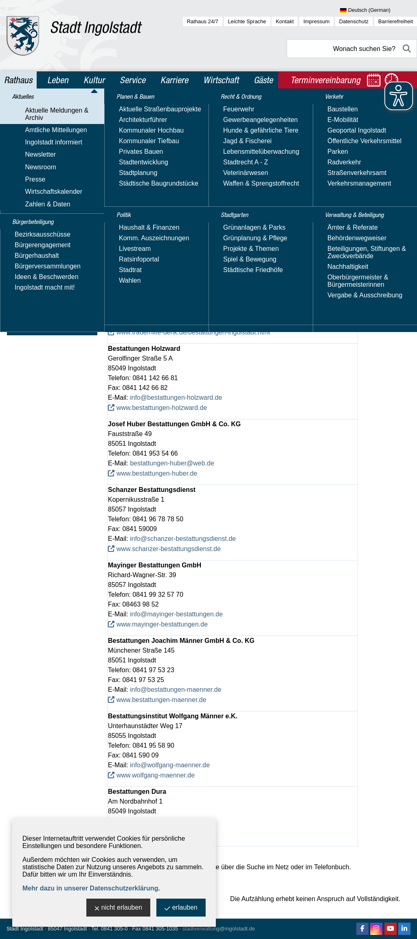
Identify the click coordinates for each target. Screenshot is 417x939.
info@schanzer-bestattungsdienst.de (183, 538)
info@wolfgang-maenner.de (170, 765)
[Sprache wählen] (378, 11)
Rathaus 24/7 (202, 21)
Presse (21, 182)
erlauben (181, 908)
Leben (57, 80)
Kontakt (285, 21)
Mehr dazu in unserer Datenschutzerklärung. (91, 888)
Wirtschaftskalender (39, 194)
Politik (21, 256)
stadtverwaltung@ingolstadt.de (218, 929)
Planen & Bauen (37, 239)
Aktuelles (26, 109)
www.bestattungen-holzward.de (161, 407)
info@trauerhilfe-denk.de (165, 322)
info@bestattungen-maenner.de (175, 689)
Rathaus (18, 80)
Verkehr (24, 309)
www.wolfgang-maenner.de (155, 775)
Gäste (263, 80)
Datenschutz (354, 21)
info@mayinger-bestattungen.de (176, 614)
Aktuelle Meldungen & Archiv (52, 123)
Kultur (94, 80)
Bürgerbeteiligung (40, 221)
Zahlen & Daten (33, 206)
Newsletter (26, 159)
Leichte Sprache (247, 21)
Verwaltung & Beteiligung (52, 326)
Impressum (316, 21)
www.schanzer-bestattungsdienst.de (168, 548)
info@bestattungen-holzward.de (176, 397)
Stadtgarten (30, 291)
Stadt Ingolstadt (25, 929)
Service (132, 80)
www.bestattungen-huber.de (156, 473)
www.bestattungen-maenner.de (161, 699)
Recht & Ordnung (39, 274)
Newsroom (26, 171)
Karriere (174, 80)
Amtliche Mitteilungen (42, 135)
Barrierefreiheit (395, 21)
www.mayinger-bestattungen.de (162, 624)
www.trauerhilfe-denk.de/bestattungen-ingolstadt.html (193, 332)
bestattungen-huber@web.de (172, 463)
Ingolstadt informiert (39, 147)
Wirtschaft (221, 80)
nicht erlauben (118, 908)
